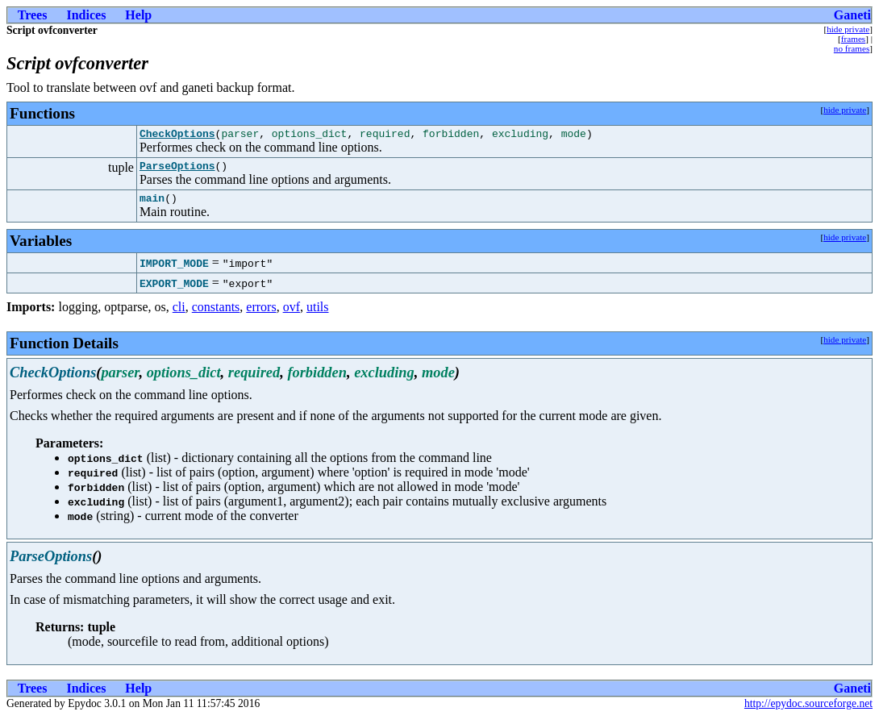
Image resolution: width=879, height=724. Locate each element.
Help (138, 15)
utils (317, 314)
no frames (851, 48)
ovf (291, 314)
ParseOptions (177, 170)
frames (853, 39)
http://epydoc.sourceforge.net (808, 711)
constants (216, 314)
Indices (86, 15)
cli (179, 314)
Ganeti (852, 15)
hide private (848, 29)
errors (261, 314)
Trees (33, 15)
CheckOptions (177, 135)
